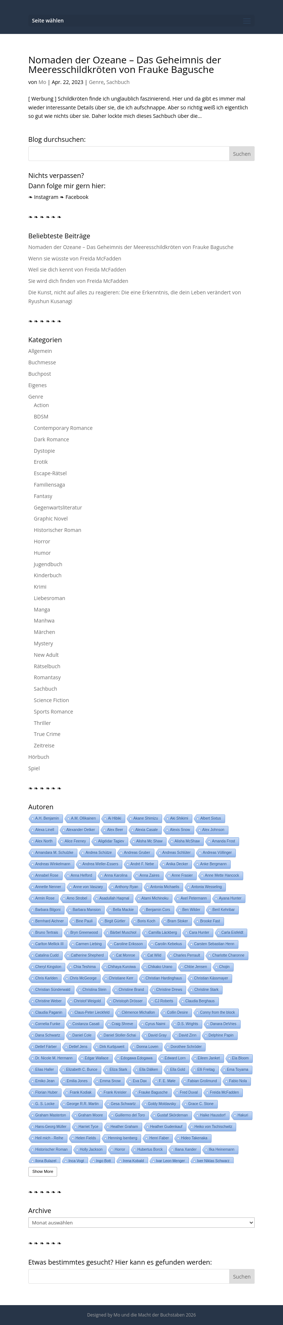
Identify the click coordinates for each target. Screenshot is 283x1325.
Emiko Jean (45, 1081)
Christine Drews (169, 990)
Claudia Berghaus (200, 1001)
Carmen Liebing (89, 944)
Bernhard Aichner (49, 921)
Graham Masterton (50, 1115)
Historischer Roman (57, 529)
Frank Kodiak (80, 1092)
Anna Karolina (115, 875)
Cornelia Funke (47, 1024)
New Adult (46, 654)
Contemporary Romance (63, 427)
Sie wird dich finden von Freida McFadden (78, 280)
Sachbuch (118, 81)
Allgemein (40, 350)
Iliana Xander (186, 1149)
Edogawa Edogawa (137, 1058)
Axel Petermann (194, 898)
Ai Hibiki (114, 818)
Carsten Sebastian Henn (214, 944)
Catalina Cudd (47, 955)
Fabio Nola (238, 1081)
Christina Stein (94, 990)
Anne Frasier (182, 875)
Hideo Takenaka (194, 1138)
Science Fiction (51, 700)
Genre (96, 81)
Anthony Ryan (126, 887)
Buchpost (39, 373)
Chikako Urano (160, 967)
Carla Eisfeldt (232, 932)
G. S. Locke (45, 1104)
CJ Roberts (164, 1001)
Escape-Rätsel (50, 473)
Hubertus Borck (150, 1149)
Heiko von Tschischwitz (214, 1127)
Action (41, 405)
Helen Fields (86, 1138)
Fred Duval (189, 1092)
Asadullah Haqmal (114, 898)
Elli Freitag (205, 1070)
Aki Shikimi (179, 818)
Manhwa (44, 620)
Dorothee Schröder (186, 1047)
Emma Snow (110, 1081)
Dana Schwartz (47, 1035)
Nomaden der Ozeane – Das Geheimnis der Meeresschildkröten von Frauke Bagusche (124, 64)
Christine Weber (48, 1001)
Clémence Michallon (138, 1012)
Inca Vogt (76, 1161)
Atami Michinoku (155, 898)
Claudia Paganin (48, 1012)
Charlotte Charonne (228, 955)
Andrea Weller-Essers (100, 864)
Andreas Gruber (137, 853)
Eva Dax (140, 1081)
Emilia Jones (77, 1081)
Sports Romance (53, 711)
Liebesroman (49, 598)
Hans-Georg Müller (50, 1127)
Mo (42, 81)
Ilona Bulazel (45, 1161)
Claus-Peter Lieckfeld (91, 1012)
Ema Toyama (237, 1070)
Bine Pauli (84, 921)
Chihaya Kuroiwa (122, 967)
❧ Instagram (43, 196)
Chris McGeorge (83, 978)
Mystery (43, 643)
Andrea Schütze (98, 853)
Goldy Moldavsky (162, 1104)
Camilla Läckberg (163, 932)
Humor (42, 552)
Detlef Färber (46, 1047)
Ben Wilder (191, 910)
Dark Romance (51, 439)
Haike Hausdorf (213, 1115)
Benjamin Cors (158, 910)
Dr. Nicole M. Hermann (54, 1058)
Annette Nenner (48, 887)
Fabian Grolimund (202, 1081)
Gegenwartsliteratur (58, 507)
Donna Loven (147, 1047)
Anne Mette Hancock (222, 875)
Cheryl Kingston (48, 967)
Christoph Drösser (128, 1001)
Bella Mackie (123, 910)
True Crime (47, 733)
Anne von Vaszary (88, 887)
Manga (42, 609)
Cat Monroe (125, 955)
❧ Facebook (74, 196)
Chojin (224, 967)
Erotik (41, 461)
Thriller (42, 722)
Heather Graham (124, 1127)
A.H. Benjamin (47, 818)
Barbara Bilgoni (47, 910)
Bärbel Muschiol (123, 932)
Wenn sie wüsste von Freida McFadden (74, 258)
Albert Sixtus (210, 818)
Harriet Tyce (88, 1127)
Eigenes (37, 385)
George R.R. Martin (83, 1104)
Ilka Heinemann (221, 1149)
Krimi (40, 586)
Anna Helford (81, 875)
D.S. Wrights (188, 1024)
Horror (42, 541)
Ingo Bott (103, 1161)
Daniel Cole (82, 1035)
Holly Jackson (91, 1149)
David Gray (157, 1035)
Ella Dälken (148, 1070)
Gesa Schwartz (123, 1104)
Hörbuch (38, 756)
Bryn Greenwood (84, 932)
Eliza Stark (118, 1070)
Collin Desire (177, 1012)
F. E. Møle (167, 1081)
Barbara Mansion (87, 910)
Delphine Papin (221, 1035)
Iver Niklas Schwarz (213, 1161)
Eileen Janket (209, 1058)
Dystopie (44, 450)
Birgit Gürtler (115, 921)
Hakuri (243, 1115)
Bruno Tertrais (46, 932)
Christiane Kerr (121, 978)
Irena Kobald (133, 1161)
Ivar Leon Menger (170, 1161)
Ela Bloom (240, 1058)
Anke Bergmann (213, 864)
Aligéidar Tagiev (111, 841)
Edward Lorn (175, 1058)
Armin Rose (45, 898)
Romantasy (47, 677)
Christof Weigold (87, 1001)
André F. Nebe (142, 864)
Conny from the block (217, 1012)
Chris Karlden (46, 978)
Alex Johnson (213, 830)
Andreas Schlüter (177, 853)
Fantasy (43, 496)
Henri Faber (159, 1138)
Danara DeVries (223, 1024)
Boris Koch (146, 921)
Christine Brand (131, 990)
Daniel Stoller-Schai (120, 1035)
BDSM (41, 416)
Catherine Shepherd (87, 955)
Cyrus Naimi (155, 1024)
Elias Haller (44, 1070)
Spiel (34, 768)
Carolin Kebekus (168, 944)
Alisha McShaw (187, 841)
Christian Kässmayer (211, 978)
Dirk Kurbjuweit (111, 1047)
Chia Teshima (84, 967)
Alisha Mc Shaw (149, 841)
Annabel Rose (47, 875)
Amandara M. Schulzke (54, 853)
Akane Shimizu (145, 818)
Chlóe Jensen (196, 967)
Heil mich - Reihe (49, 1138)
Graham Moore (90, 1115)
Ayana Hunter (230, 898)
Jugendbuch (48, 564)
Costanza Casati (86, 1024)
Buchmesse (42, 362)
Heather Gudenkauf (166, 1127)
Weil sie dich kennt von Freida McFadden (77, 269)
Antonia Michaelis (164, 887)
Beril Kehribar (224, 910)
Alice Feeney (75, 841)
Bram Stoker (178, 921)
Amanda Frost (223, 841)
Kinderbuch (48, 575)
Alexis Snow (180, 830)
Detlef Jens (78, 1047)
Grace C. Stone (201, 1104)
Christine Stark (206, 990)
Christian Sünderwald (52, 990)
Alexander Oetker (80, 830)
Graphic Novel (51, 518)
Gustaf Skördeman (172, 1115)
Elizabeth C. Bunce (81, 1070)
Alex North (44, 841)
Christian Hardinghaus (164, 978)
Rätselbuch (47, 666)
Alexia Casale (146, 830)
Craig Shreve (122, 1024)
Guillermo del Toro (130, 1115)
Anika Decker (177, 864)
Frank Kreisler (115, 1092)
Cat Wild (154, 955)
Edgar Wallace (97, 1058)
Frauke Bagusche (153, 1092)
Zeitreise (44, 745)
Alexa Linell (44, 830)
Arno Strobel (77, 898)
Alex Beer (115, 830)
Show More (42, 1171)
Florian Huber (46, 1092)
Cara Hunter (199, 932)
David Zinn (187, 1035)
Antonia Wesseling (206, 887)
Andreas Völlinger (217, 853)
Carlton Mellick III (49, 944)
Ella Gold (177, 1070)
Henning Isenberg (122, 1138)
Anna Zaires (150, 875)
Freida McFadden (224, 1092)
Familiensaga (49, 484)
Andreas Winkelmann (52, 864)
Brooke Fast (210, 921)
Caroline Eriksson (128, 944)
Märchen (44, 631)
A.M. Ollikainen (83, 818)
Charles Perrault (187, 955)
